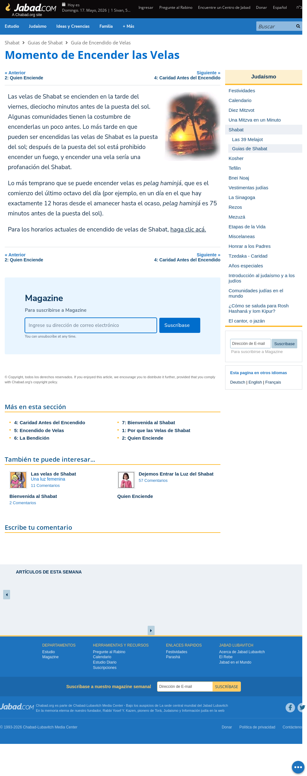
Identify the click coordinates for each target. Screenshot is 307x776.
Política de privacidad (257, 727)
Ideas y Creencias (72, 26)
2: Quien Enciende (142, 438)
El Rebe (226, 657)
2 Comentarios (22, 502)
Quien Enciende (135, 496)
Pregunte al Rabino (175, 7)
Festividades (176, 652)
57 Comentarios (153, 480)
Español (280, 7)
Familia (106, 26)
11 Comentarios (45, 485)
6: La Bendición (31, 438)
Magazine (50, 657)
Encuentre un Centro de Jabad (224, 7)
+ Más (128, 26)
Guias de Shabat (45, 42)
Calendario (102, 657)
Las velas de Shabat (53, 473)
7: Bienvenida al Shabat (148, 422)
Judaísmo (37, 26)
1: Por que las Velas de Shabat (156, 430)
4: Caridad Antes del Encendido (49, 422)
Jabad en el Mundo (235, 662)
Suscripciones (105, 667)
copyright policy (45, 382)
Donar (261, 7)
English (255, 382)
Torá (158, 710)
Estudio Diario (105, 662)
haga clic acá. (188, 229)
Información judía (195, 710)
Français (273, 382)
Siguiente (154, 75)
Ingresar (145, 7)
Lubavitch (94, 705)
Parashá (173, 657)
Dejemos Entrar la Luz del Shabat (176, 473)
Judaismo (170, 710)
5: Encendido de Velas (39, 430)
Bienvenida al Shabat (33, 496)
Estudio (12, 26)
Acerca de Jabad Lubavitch (242, 652)
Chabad (79, 705)
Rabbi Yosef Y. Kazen (119, 710)
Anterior (43, 75)
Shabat (12, 42)
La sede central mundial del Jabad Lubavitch (194, 705)
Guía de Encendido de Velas (101, 42)
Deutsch (237, 382)
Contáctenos (293, 727)
